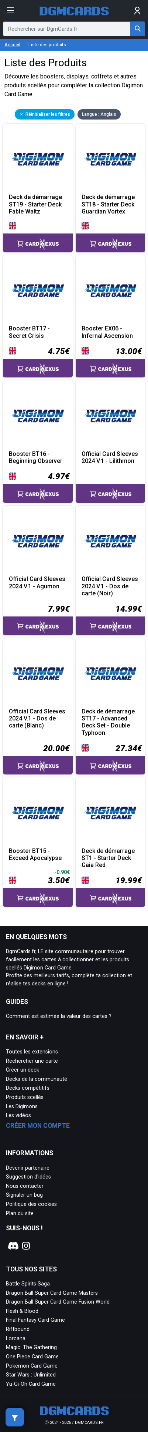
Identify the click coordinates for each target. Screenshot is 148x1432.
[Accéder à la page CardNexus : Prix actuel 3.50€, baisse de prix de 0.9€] (38, 887)
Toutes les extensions (32, 1052)
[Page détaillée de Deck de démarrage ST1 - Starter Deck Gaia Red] (111, 812)
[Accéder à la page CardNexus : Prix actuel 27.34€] (110, 758)
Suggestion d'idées (28, 1177)
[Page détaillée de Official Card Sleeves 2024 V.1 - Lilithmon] (111, 415)
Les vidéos (18, 1115)
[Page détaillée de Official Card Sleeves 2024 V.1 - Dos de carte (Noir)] (111, 541)
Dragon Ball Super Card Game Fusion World (58, 1302)
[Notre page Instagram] (26, 1246)
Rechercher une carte (32, 1061)
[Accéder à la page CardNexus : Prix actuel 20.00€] (38, 758)
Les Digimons (22, 1106)
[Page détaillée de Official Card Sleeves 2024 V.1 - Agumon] (38, 541)
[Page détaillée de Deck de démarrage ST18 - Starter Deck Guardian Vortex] (111, 159)
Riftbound (18, 1329)
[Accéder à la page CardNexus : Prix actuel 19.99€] (110, 890)
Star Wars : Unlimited (31, 1375)
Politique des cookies (31, 1204)
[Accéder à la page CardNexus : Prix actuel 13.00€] (110, 361)
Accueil (12, 44)
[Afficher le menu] (10, 10)
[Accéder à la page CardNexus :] (38, 236)
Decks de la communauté (36, 1079)
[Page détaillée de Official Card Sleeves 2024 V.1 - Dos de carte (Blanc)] (38, 673)
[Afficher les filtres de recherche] (15, 1417)
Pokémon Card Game (32, 1366)
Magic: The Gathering (31, 1347)
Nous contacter (25, 1186)
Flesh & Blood (22, 1311)
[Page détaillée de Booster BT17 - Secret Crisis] (38, 290)
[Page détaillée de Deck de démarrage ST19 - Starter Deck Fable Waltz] (38, 159)
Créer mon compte (38, 1125)
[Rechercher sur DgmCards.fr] (137, 28)
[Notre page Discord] (12, 1246)
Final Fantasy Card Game (35, 1320)
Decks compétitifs (27, 1088)
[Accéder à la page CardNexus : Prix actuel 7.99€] (38, 619)
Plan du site (20, 1213)
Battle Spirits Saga (28, 1284)
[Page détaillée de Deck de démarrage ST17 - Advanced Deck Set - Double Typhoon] (111, 673)
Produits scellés (25, 1097)
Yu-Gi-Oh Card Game (31, 1384)
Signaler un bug (24, 1195)
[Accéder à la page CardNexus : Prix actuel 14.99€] (110, 619)
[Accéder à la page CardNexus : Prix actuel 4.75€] (38, 361)
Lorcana (15, 1338)
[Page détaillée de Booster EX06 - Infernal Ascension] (111, 290)
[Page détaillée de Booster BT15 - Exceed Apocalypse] (38, 812)
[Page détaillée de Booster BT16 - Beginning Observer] (38, 415)
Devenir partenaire (27, 1168)
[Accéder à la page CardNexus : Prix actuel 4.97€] (38, 486)
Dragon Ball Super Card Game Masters (52, 1293)
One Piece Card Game (32, 1357)
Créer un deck (22, 1070)
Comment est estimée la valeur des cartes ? (58, 1016)
